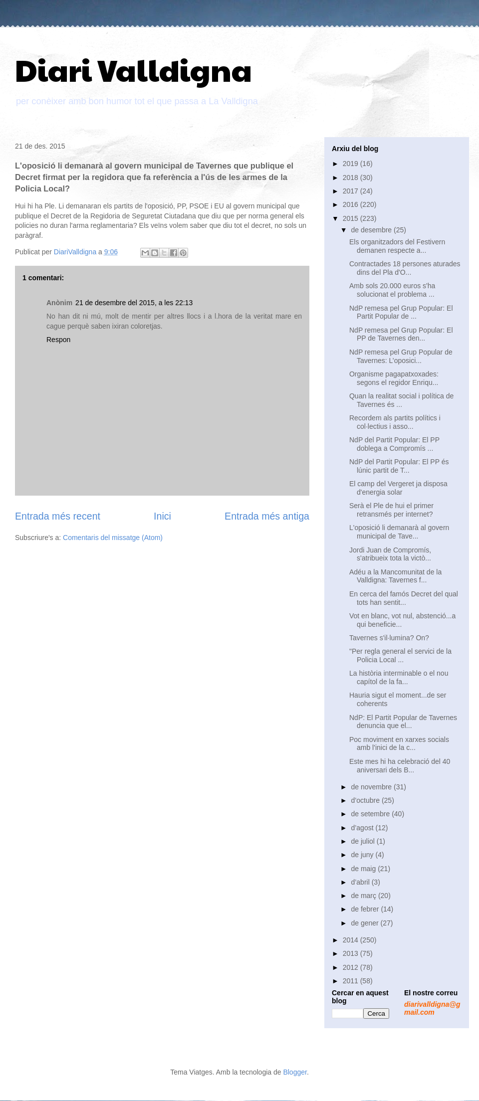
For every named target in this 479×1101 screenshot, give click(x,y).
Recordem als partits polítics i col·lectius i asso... (395, 422)
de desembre (372, 230)
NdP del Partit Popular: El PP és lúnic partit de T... (399, 466)
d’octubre (366, 800)
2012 (351, 967)
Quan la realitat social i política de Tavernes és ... (401, 400)
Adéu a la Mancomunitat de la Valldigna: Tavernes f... (395, 576)
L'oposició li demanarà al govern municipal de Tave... (399, 532)
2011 (351, 981)
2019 (351, 164)
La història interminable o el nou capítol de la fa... (398, 677)
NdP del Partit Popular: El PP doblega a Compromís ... (394, 444)
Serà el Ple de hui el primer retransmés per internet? (391, 510)
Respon (58, 340)
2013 (351, 953)
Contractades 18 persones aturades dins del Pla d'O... (405, 268)
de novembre (372, 787)
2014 (351, 940)
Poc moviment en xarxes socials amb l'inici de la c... (399, 743)
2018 (351, 178)
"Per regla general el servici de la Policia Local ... (400, 655)
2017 (351, 191)
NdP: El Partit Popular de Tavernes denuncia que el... (403, 722)
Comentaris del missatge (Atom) (113, 538)
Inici (162, 516)
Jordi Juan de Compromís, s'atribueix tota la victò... (390, 554)
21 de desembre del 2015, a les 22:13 (134, 303)
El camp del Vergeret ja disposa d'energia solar (398, 488)
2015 (351, 218)
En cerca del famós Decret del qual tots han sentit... (403, 598)
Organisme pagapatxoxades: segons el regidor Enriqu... (394, 378)
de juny (363, 855)
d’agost (363, 828)
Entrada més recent (57, 516)
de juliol (363, 841)
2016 (351, 204)
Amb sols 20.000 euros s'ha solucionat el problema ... (392, 290)
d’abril (361, 882)
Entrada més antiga (267, 516)
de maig (364, 869)
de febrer (366, 909)
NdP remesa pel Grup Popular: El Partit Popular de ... (401, 312)
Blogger (294, 1072)
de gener (365, 923)
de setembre (371, 814)
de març (364, 896)
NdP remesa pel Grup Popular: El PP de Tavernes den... (401, 334)
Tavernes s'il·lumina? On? (389, 638)
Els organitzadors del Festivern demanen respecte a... (397, 246)
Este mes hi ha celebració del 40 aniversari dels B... (399, 765)
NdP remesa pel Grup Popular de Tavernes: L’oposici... (401, 356)
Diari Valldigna (133, 69)
